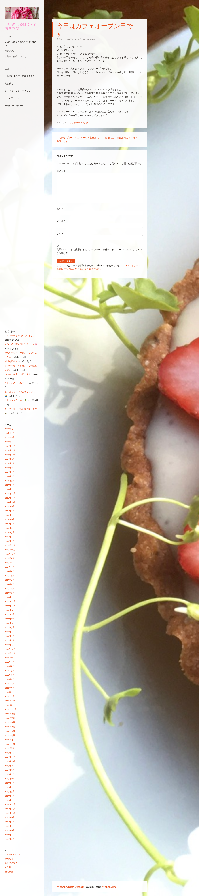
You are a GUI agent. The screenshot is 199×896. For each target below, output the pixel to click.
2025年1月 (10, 489)
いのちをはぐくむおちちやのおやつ (21, 43)
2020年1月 (10, 748)
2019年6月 (10, 778)
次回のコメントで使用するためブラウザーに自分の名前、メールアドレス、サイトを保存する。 (99, 251)
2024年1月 (10, 540)
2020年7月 (10, 722)
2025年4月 (10, 476)
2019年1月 (10, 800)
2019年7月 (10, 774)
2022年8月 (10, 614)
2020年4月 (10, 735)
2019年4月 (10, 787)
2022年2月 (10, 640)
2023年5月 (10, 575)
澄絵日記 (9, 871)
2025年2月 (10, 484)
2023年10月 (10, 553)
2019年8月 (10, 769)
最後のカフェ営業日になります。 (124, 137)
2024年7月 (10, 514)
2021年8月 (10, 666)
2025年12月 (10, 445)
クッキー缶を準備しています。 (20, 335)
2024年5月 (10, 523)
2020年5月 (10, 730)
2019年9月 (10, 765)
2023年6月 (10, 571)
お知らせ (72, 122)
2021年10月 (10, 657)
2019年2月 (10, 795)
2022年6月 (10, 622)
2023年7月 (10, 566)
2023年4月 (10, 579)
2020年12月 (10, 700)
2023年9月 (10, 558)
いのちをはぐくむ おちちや (21, 26)
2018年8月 (10, 821)
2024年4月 (10, 527)
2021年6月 (10, 674)
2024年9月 (10, 506)
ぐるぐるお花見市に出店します (21, 344)
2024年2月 (10, 536)
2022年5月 (10, 627)
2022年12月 (10, 597)
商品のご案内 (11, 862)
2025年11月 (10, 450)
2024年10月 (10, 502)
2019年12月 (10, 752)
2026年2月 (10, 437)
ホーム (8, 36)
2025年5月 (10, 471)
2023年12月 (10, 545)
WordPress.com (109, 886)
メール (61, 221)
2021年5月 (10, 679)
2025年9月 (10, 458)
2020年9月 (10, 713)
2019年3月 (10, 791)
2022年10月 (10, 605)
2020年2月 (10, 743)
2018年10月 (10, 812)
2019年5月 (10, 782)
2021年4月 (10, 683)
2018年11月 (10, 808)
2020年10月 (10, 709)
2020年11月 (10, 705)
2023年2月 (10, 588)
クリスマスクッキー (15, 400)
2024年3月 (10, 532)
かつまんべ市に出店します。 (19, 374)
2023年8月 (10, 562)
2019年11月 (10, 756)
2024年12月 (10, 493)
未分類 (8, 867)
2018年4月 (10, 838)
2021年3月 (9, 687)
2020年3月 (10, 739)
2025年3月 (10, 480)
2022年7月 (10, 618)
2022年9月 (10, 609)
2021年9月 (10, 661)
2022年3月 (10, 635)
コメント (61, 170)
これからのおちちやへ (15, 382)
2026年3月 (10, 432)
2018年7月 (10, 825)
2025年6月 (10, 467)
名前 (60, 208)
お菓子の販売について (15, 56)
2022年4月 (10, 631)
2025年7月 (10, 463)
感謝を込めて (11, 361)
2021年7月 (10, 670)
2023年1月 (9, 592)
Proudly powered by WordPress (70, 886)
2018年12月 (10, 804)
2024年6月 (10, 519)
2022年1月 (10, 644)
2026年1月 (10, 441)
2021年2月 (10, 692)
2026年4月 (10, 428)
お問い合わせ (11, 51)
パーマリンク (82, 122)
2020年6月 (10, 726)
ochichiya (91, 38)
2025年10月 (10, 454)
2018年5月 (10, 834)
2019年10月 (10, 761)
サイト (60, 233)
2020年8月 (10, 717)
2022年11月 (10, 601)
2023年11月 (10, 549)
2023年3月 (9, 584)
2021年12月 (10, 648)
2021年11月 (10, 653)
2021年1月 (9, 696)
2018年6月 (10, 830)
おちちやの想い (12, 854)
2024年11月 (10, 497)
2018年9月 (10, 817)
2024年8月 (10, 510)
